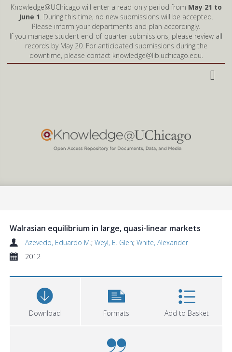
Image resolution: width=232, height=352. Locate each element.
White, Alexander (162, 242)
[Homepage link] (116, 137)
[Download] (45, 300)
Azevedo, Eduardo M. (58, 242)
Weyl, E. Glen (114, 242)
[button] (116, 300)
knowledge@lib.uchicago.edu (157, 55)
